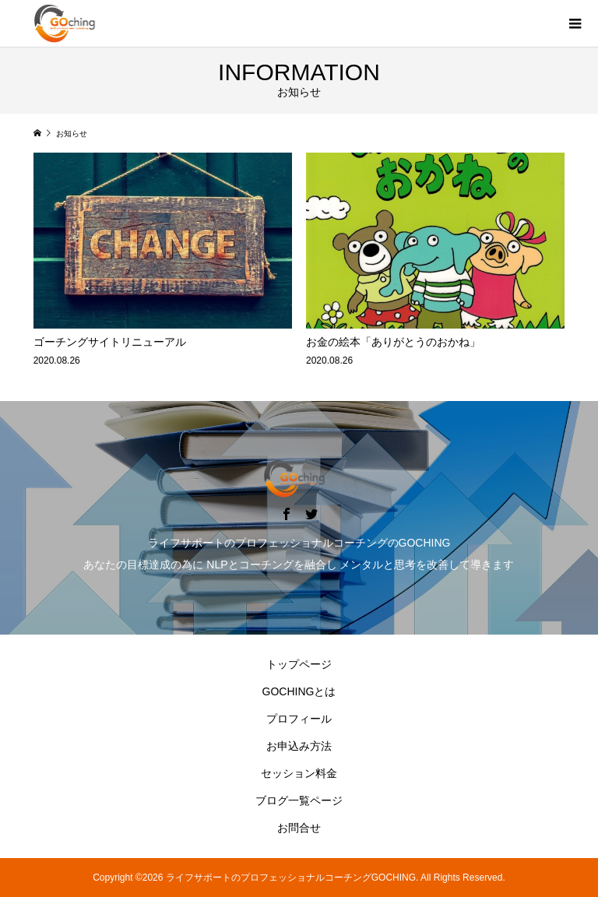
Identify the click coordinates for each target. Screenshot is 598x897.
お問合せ (299, 827)
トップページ (299, 664)
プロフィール (299, 718)
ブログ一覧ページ (299, 800)
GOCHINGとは (299, 691)
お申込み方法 (299, 746)
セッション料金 (299, 773)
